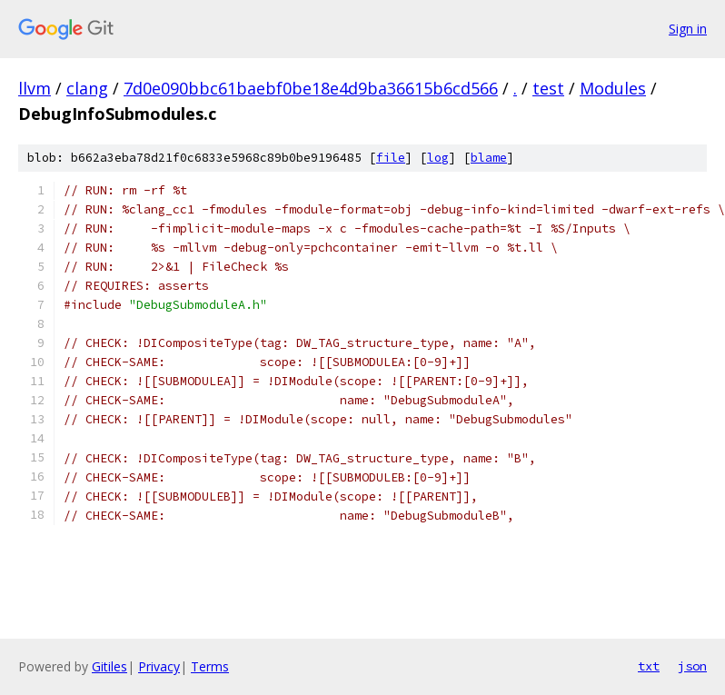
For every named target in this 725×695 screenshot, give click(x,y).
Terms (210, 666)
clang (87, 88)
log (438, 157)
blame (489, 157)
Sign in (688, 28)
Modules (613, 88)
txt (649, 666)
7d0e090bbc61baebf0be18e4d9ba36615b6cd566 (311, 88)
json (692, 666)
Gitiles (109, 666)
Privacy (159, 666)
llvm (34, 88)
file (390, 157)
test (548, 88)
